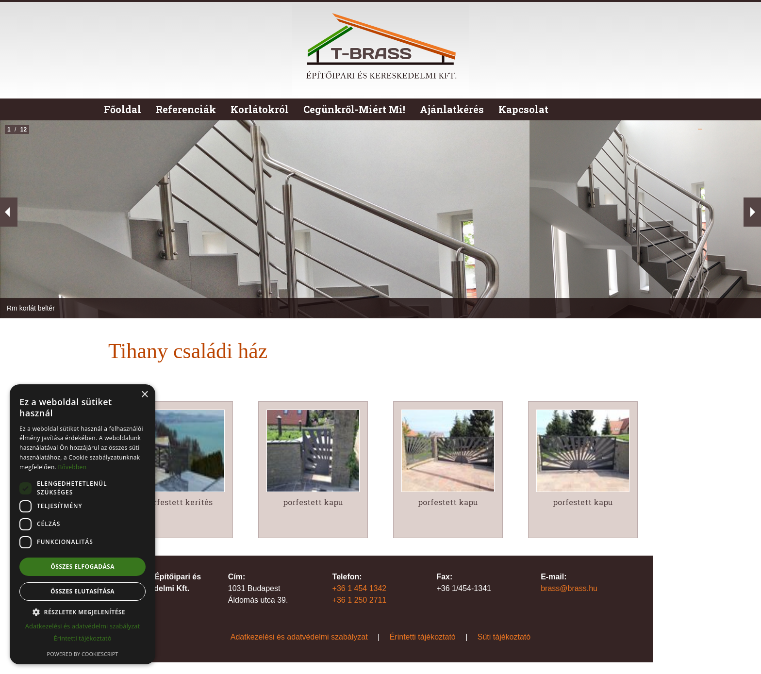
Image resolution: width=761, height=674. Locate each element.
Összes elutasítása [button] (82, 591)
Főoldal (122, 109)
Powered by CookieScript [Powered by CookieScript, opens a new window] (82, 654)
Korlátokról (260, 109)
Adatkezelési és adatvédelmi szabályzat (299, 637)
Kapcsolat (523, 109)
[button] (82, 612)
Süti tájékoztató (504, 637)
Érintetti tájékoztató (423, 637)
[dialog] (82, 524)
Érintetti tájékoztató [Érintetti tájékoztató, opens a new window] (82, 638)
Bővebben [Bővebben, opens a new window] (72, 467)
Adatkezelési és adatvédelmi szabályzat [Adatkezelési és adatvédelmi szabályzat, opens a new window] (82, 626)
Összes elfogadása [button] (82, 566)
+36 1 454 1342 (359, 588)
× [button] (144, 394)
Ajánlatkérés (452, 109)
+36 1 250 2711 (359, 600)
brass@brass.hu (569, 588)
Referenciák (186, 109)
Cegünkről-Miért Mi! (354, 109)
